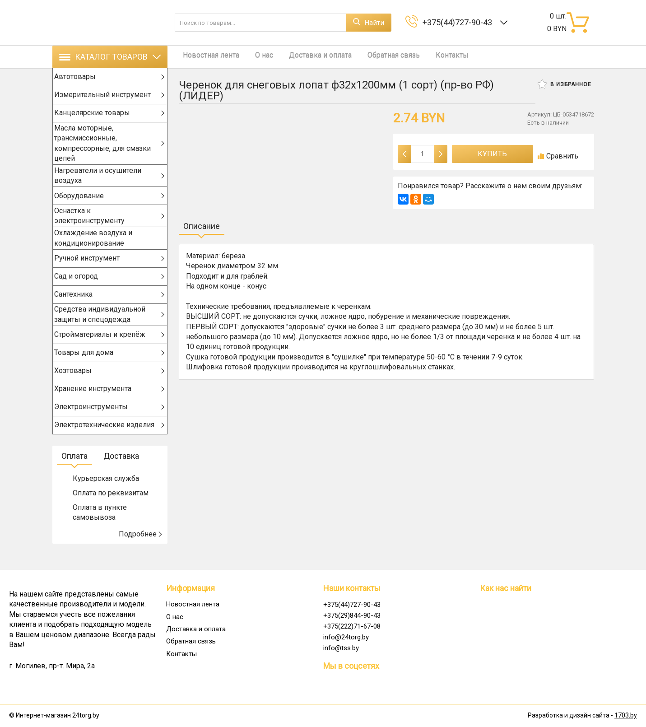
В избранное (564, 84)
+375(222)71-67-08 (352, 626)
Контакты (430, 56)
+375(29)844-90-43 (352, 615)
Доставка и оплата (307, 56)
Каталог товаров (110, 56)
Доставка (121, 470)
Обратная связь (376, 56)
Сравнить (558, 156)
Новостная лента (207, 56)
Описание (201, 226)
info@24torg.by (346, 637)
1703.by (625, 715)
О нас (255, 56)
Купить (492, 153)
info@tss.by (341, 648)
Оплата (74, 470)
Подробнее (141, 549)
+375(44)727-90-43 (459, 22)
